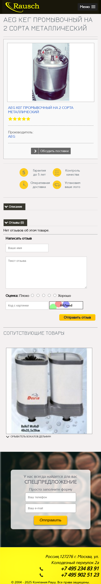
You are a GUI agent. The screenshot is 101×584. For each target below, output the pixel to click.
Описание (15, 206)
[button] (88, 7)
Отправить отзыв (77, 317)
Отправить (50, 520)
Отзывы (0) (16, 222)
